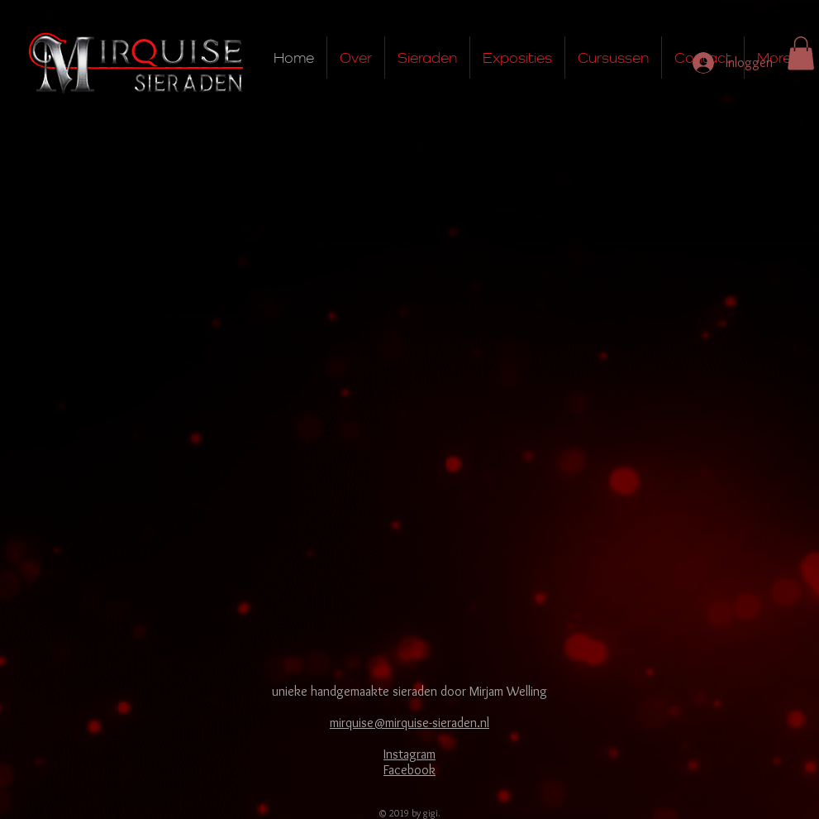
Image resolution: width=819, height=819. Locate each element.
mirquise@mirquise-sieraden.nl (409, 722)
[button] (801, 53)
